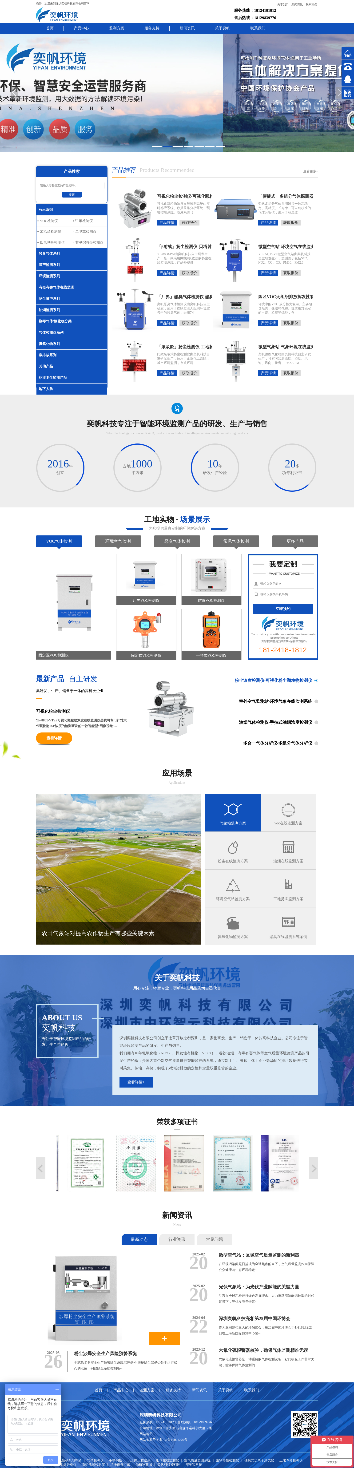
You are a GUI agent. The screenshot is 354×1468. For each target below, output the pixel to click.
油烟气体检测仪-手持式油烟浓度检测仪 (275, 722)
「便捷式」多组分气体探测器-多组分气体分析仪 (268, 196)
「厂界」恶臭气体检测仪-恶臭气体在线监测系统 (167, 296)
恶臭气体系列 (49, 253)
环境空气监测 (118, 541)
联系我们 (311, 4)
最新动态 (139, 1239)
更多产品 (295, 541)
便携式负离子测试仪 (259, 1460)
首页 (50, 28)
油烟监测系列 (49, 310)
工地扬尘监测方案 (288, 899)
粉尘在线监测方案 (233, 861)
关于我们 (283, 4)
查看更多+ (310, 171)
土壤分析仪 (68, 1464)
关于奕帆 (222, 28)
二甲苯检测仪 (85, 231)
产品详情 (167, 223)
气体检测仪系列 (51, 332)
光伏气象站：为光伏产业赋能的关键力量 (259, 1286)
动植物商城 (143, 1464)
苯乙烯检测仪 (50, 231)
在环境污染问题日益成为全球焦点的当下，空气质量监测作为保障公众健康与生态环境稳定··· (266, 1267)
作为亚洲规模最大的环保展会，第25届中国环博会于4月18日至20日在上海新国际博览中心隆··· (266, 1330)
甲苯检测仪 (84, 221)
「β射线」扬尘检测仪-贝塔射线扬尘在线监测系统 (167, 246)
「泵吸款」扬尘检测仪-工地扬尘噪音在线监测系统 (167, 346)
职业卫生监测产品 (53, 378)
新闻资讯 (297, 4)
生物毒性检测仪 (227, 1460)
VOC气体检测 (59, 541)
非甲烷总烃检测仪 (89, 242)
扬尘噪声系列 (49, 299)
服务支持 (151, 28)
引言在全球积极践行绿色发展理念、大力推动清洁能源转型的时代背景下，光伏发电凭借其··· (266, 1298)
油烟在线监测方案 (288, 861)
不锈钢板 (115, 1460)
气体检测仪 (95, 1460)
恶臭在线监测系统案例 (288, 937)
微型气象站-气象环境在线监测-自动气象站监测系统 (268, 346)
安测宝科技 (194, 1464)
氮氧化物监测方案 (233, 937)
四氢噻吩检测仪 (52, 242)
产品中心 (81, 28)
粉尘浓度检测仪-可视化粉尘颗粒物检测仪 (273, 680)
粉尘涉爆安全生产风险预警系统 (105, 1353)
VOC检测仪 (49, 221)
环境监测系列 (49, 276)
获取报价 (189, 223)
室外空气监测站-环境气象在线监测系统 (275, 701)
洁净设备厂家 (120, 1464)
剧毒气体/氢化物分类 (55, 321)
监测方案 (116, 28)
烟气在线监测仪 (167, 1460)
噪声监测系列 (49, 265)
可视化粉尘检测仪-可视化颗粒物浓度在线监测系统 (167, 196)
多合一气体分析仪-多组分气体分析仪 (277, 743)
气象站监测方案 (233, 823)
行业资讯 (176, 1239)
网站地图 (146, 1434)
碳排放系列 (47, 355)
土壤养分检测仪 (290, 1460)
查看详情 (54, 738)
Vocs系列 (46, 210)
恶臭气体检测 (177, 541)
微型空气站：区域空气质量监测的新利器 (259, 1255)
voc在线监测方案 (288, 823)
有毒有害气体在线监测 (56, 287)
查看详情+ (136, 1082)
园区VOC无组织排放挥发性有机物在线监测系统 (268, 296)
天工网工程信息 (139, 1460)
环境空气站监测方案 (233, 899)
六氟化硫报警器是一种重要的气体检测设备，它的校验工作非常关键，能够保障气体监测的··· (266, 1362)
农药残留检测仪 (93, 1464)
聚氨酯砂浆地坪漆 (68, 1460)
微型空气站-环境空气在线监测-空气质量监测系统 (268, 246)
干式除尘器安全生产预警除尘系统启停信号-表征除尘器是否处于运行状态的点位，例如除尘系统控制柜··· (125, 1365)
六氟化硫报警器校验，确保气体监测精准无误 (263, 1350)
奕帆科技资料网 (168, 1464)
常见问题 (214, 1239)
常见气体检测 (236, 541)
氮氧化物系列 (49, 344)
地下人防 (46, 389)
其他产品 (46, 366)
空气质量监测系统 (197, 1460)
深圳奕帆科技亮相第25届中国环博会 (254, 1318)
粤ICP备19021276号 (173, 1440)
